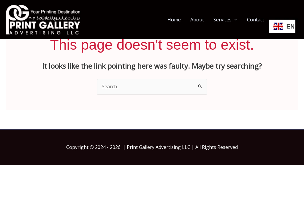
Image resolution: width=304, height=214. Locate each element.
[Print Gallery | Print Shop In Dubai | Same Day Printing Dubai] (43, 19)
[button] (235, 19)
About (197, 19)
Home (174, 19)
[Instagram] (295, 20)
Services (225, 19)
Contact (255, 19)
